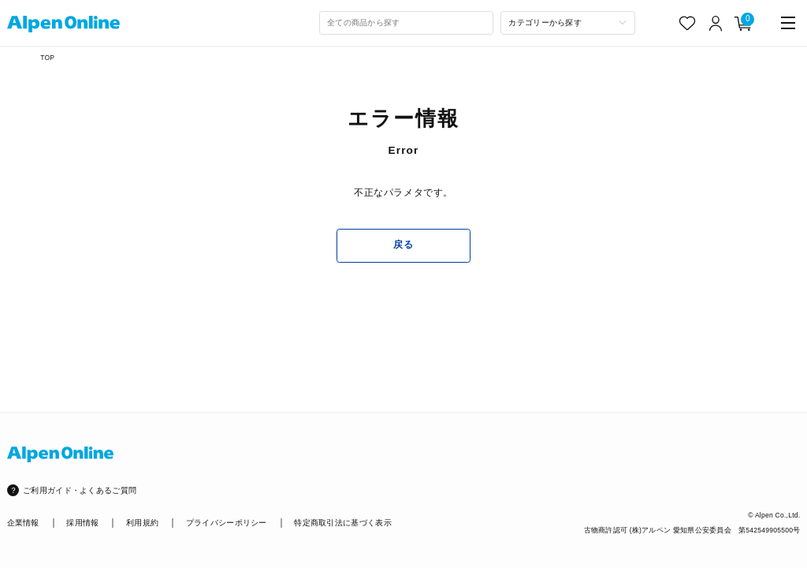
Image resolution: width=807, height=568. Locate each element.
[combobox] (406, 23)
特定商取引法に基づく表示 (343, 522)
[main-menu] (788, 23)
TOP (47, 58)
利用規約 (142, 522)
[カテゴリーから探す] (567, 23)
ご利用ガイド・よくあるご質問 (79, 490)
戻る (403, 244)
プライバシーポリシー (226, 522)
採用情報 (82, 522)
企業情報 (23, 522)
